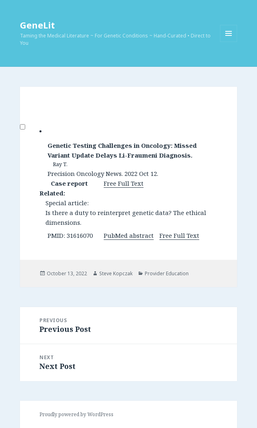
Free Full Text (124, 183)
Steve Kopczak (116, 273)
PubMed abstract (129, 235)
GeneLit (37, 25)
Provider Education (167, 273)
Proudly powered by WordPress (76, 414)
